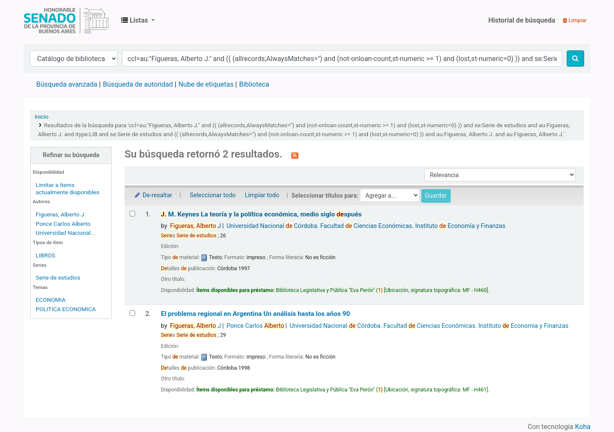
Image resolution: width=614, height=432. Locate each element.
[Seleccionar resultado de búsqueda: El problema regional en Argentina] (132, 313)
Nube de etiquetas (205, 84)
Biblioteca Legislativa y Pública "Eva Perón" (66, 20)
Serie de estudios (58, 277)
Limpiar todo (262, 195)
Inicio (42, 116)
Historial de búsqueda (521, 20)
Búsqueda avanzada (66, 84)
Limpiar (575, 20)
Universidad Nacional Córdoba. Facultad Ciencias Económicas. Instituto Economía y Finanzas (365, 226)
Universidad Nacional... (65, 232)
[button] (138, 20)
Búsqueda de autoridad (138, 84)
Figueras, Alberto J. (61, 214)
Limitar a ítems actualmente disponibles (67, 188)
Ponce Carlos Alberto (63, 223)
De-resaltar (152, 195)
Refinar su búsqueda (71, 155)
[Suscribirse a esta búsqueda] (295, 155)
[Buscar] (575, 58)
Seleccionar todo (212, 195)
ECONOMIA (51, 299)
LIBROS (45, 255)
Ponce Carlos (255, 326)
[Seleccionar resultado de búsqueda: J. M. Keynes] (132, 213)
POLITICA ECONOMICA (66, 309)
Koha (583, 427)
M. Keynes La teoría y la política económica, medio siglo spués (261, 214)
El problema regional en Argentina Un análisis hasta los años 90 (255, 314)
